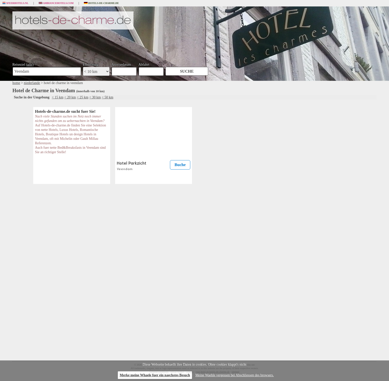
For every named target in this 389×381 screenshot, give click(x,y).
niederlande (32, 83)
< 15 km (58, 97)
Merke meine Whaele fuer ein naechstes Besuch (155, 375)
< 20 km (70, 97)
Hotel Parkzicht (131, 165)
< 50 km (107, 97)
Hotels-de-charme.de (101, 3)
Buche (180, 164)
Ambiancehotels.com (56, 3)
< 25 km (82, 97)
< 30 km (95, 97)
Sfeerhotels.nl (15, 3)
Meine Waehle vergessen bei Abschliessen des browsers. (234, 375)
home (16, 83)
